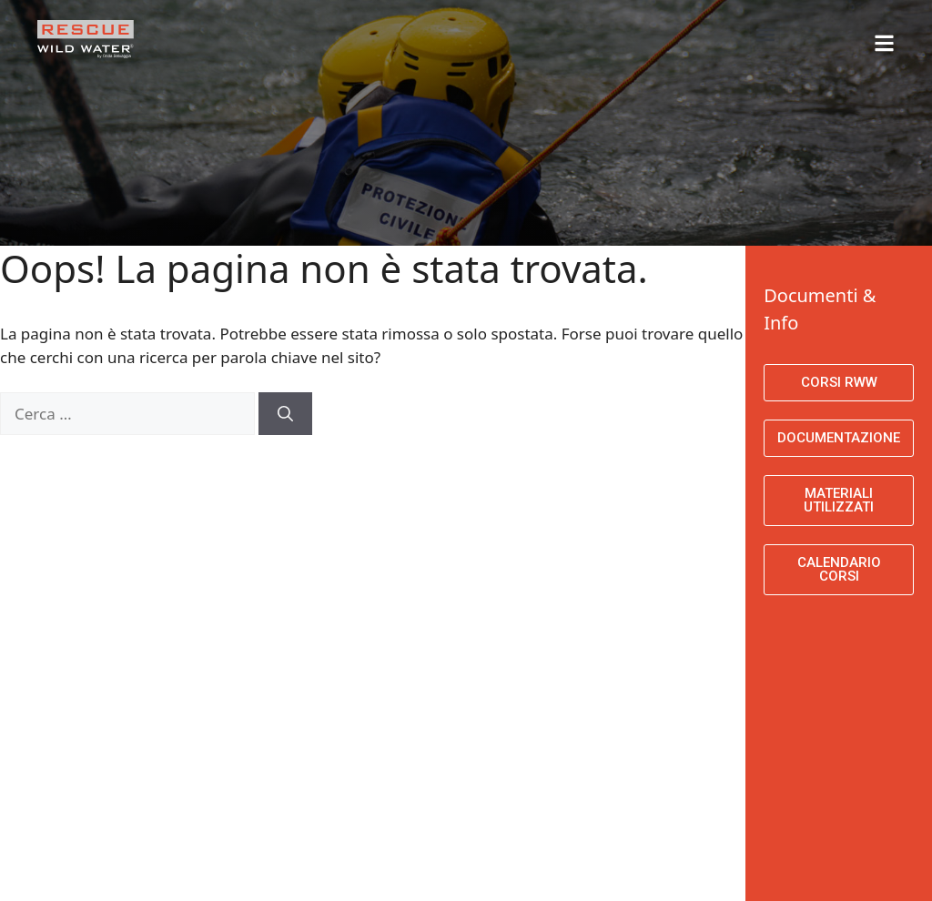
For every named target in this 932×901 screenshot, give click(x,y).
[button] (765, 34)
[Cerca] (285, 414)
